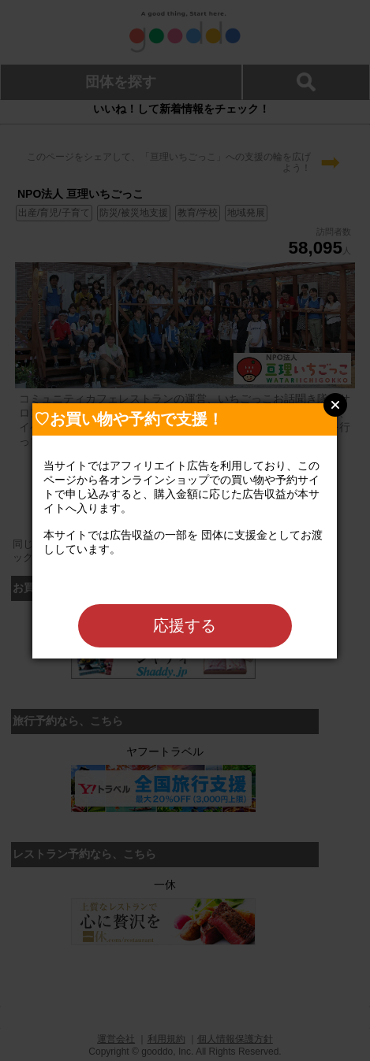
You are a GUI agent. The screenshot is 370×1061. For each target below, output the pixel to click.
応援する (184, 625)
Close (335, 405)
